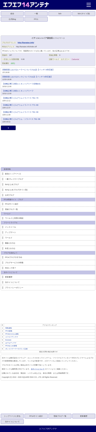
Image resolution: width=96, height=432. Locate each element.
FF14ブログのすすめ (13, 257)
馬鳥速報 (8, 328)
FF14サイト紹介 (11, 204)
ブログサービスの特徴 (14, 263)
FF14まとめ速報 (11, 346)
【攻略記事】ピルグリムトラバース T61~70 (20, 98)
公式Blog (12, 19)
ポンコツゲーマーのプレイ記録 (16, 349)
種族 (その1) (10, 243)
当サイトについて (12, 282)
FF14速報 (8, 331)
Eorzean (8, 340)
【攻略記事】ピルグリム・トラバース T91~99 (21, 119)
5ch (59, 14)
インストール (10, 227)
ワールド (8, 238)
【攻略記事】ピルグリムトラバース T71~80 (20, 105)
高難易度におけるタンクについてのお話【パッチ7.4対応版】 (27, 77)
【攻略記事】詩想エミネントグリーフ (17, 91)
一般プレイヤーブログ (14, 179)
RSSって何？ (10, 268)
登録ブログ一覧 (11, 209)
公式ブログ (9, 195)
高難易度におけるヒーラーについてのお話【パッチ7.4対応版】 (28, 70)
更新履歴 (8, 277)
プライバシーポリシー (14, 288)
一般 (36, 14)
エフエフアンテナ (11, 337)
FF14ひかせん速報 (12, 334)
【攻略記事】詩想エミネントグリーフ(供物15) (21, 84)
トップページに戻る (12, 416)
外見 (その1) (10, 248)
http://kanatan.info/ (26, 43)
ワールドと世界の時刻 (14, 218)
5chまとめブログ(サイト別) (16, 190)
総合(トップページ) (13, 174)
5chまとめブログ (12, 184)
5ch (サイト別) (84, 14)
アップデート (10, 232)
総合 (12, 14)
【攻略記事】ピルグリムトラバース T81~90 (20, 112)
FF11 (36, 19)
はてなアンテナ (10, 343)
